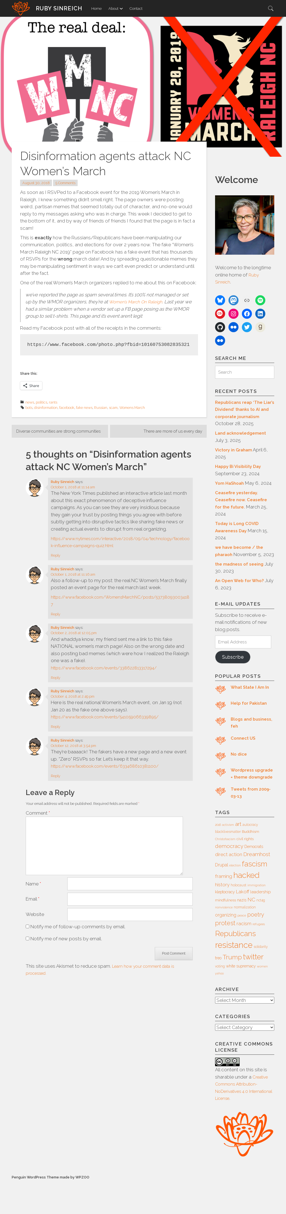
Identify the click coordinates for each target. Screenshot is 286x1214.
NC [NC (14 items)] (251, 931)
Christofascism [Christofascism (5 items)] (225, 870)
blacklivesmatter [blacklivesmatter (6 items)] (228, 863)
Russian (100, 408)
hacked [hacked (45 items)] (246, 906)
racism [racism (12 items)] (244, 955)
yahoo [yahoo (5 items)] (219, 1004)
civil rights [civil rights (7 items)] (245, 870)
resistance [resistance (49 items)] (233, 976)
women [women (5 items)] (262, 997)
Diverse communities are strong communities (51, 435)
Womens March (132, 408)
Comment (38, 821)
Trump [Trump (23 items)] (232, 988)
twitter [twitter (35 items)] (253, 988)
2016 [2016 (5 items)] (218, 856)
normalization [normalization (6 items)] (245, 939)
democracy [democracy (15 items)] (229, 877)
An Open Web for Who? (242, 602)
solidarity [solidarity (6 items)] (261, 978)
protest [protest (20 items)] (225, 954)
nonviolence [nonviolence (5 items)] (224, 938)
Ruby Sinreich (59, 8)
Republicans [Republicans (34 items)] (235, 964)
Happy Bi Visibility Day (240, 474)
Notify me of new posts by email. (66, 946)
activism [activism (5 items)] (228, 856)
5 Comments (65, 183)
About (115, 8)
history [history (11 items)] (222, 916)
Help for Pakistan (250, 727)
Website (35, 922)
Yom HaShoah (231, 491)
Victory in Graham (235, 457)
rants (53, 402)
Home (96, 8)
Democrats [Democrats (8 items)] (253, 878)
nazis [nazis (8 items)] (241, 931)
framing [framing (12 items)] (223, 907)
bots (28, 408)
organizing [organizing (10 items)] (225, 946)
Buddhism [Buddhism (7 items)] (250, 863)
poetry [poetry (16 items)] (255, 946)
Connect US (244, 762)
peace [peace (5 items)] (241, 946)
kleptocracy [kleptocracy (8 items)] (225, 923)
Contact (136, 8)
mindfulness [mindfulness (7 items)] (225, 931)
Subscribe (235, 680)
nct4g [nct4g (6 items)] (260, 932)
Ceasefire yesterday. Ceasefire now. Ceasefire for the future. (243, 514)
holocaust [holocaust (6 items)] (238, 916)
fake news (84, 408)
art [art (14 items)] (238, 855)
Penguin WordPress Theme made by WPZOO (50, 1208)
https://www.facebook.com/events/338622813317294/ (112, 675)
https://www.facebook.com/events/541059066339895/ (114, 725)
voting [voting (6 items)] (220, 998)
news (29, 402)
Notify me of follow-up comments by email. (77, 935)
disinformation (46, 408)
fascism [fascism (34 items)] (254, 895)
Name (33, 890)
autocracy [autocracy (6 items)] (250, 856)
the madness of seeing (241, 586)
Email (32, 906)
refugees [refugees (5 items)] (258, 955)
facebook (66, 408)
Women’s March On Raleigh (139, 301)
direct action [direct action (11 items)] (228, 886)
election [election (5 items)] (235, 896)
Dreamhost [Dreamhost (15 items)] (256, 885)
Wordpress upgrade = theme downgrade (250, 801)
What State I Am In (252, 711)
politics (41, 402)
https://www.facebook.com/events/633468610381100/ (112, 774)
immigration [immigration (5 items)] (256, 916)
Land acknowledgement (243, 441)
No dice (239, 778)
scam (113, 408)
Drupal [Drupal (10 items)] (221, 896)
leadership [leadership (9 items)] (260, 923)
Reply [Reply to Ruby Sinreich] (55, 563)
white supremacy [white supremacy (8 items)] (241, 997)
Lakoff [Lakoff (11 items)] (242, 923)
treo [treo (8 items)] (218, 989)
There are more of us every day (168, 431)
